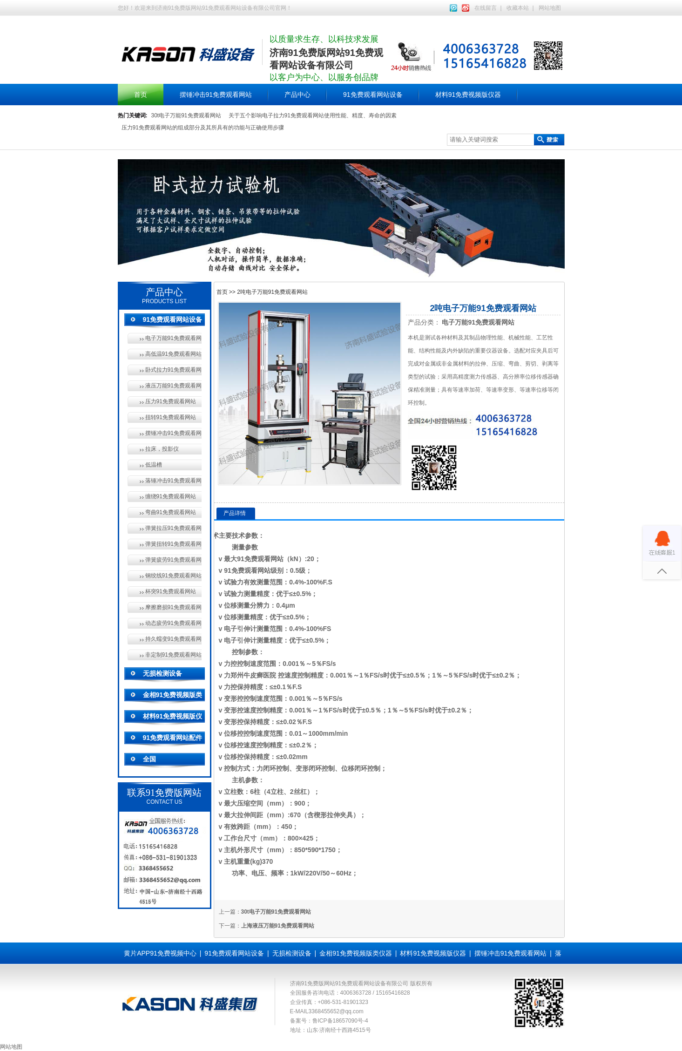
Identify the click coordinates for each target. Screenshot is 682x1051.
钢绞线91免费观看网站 (173, 575)
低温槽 (153, 464)
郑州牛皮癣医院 (253, 675)
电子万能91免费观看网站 (173, 338)
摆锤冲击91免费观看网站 (216, 94)
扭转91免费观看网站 (170, 417)
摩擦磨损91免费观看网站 (173, 607)
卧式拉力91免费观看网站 (173, 369)
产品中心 (297, 94)
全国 (149, 759)
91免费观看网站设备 (373, 94)
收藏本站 (517, 8)
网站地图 (550, 8)
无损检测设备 (162, 673)
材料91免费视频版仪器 (468, 94)
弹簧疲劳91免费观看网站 (173, 559)
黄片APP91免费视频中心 (160, 953)
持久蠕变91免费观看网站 (173, 639)
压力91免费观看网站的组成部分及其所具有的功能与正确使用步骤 (203, 127)
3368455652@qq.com (336, 1011)
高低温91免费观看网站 (173, 354)
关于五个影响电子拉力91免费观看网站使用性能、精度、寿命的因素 (313, 115)
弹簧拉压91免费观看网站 (173, 528)
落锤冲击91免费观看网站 (173, 480)
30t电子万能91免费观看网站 (186, 115)
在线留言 (485, 8)
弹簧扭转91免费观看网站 (173, 544)
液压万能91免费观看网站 (173, 385)
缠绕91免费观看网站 (170, 496)
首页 (140, 94)
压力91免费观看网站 (170, 401)
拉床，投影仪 (162, 449)
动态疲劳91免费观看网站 (173, 623)
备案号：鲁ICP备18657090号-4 (329, 1020)
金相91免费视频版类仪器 (355, 953)
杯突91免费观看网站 (170, 591)
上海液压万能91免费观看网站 (277, 925)
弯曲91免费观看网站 (170, 512)
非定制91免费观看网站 (173, 654)
